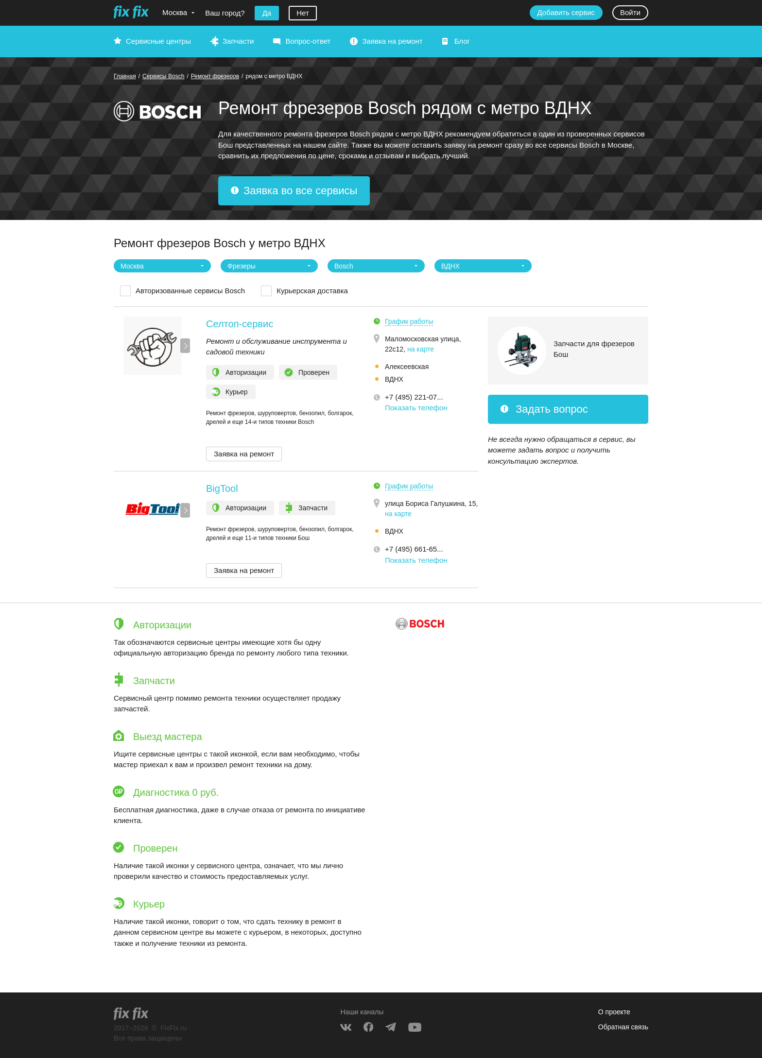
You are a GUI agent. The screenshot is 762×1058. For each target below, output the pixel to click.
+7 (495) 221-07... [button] (414, 397)
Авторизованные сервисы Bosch (190, 290)
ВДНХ (394, 379)
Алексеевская (407, 366)
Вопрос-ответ (307, 41)
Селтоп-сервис (239, 324)
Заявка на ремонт (392, 41)
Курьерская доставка (312, 290)
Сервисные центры (158, 41)
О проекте (614, 1012)
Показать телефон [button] (416, 407)
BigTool (222, 488)
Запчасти (238, 41)
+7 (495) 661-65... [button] (414, 549)
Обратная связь (623, 1027)
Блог (462, 41)
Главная (125, 76)
